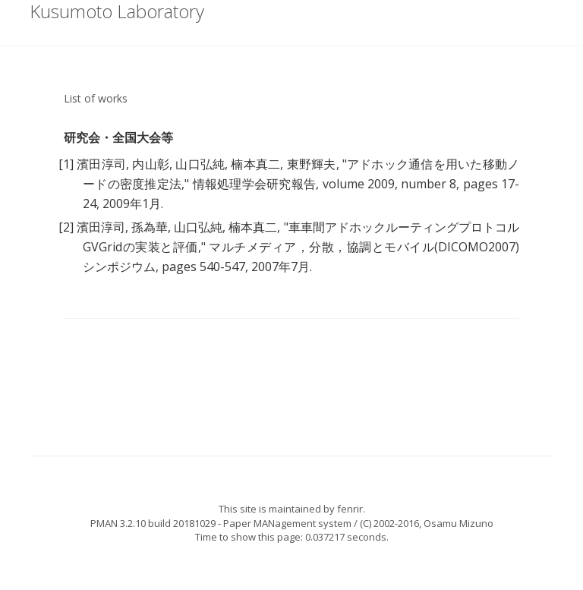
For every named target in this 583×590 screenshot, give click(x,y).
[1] (66, 164)
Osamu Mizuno (458, 523)
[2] (66, 227)
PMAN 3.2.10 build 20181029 (153, 523)
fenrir (350, 509)
